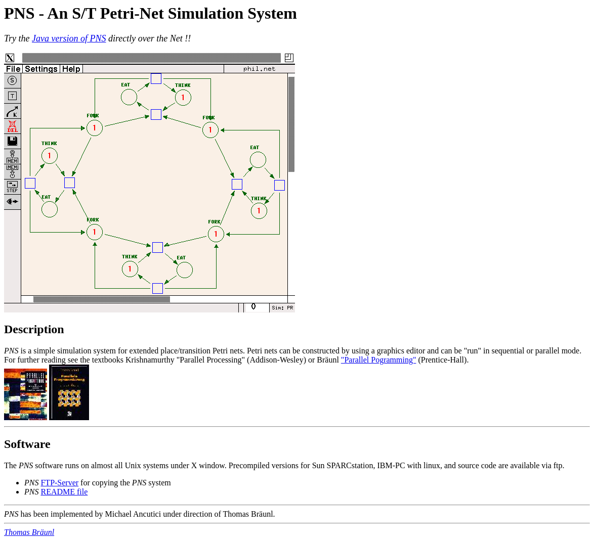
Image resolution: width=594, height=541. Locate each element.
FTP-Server (59, 482)
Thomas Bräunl (29, 532)
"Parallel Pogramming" (378, 359)
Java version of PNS (69, 38)
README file (64, 491)
